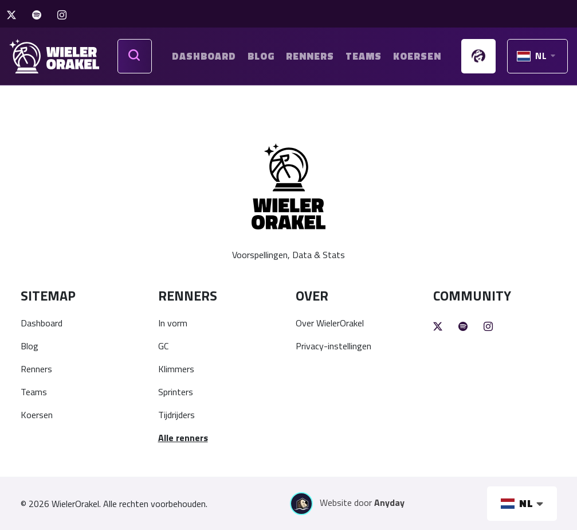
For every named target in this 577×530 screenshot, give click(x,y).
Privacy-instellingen (333, 346)
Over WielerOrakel (330, 323)
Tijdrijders (176, 415)
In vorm (172, 323)
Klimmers (176, 369)
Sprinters (175, 392)
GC (163, 346)
